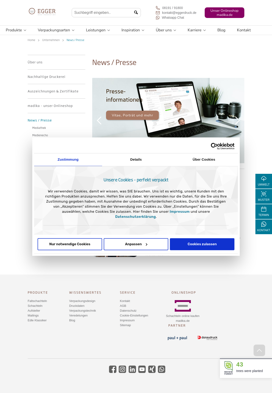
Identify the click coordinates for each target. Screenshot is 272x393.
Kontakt (244, 30)
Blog (221, 30)
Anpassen (136, 244)
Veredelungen (78, 315)
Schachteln (35, 305)
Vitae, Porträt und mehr (132, 115)
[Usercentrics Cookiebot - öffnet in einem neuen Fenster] (214, 146)
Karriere (197, 30)
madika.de (183, 320)
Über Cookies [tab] (204, 159)
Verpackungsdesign (82, 301)
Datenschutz (128, 310)
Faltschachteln (37, 301)
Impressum (180, 212)
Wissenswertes (85, 292)
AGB (123, 305)
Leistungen (98, 30)
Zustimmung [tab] (68, 159)
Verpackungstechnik (82, 310)
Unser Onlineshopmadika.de (224, 13)
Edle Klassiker (37, 320)
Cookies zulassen (202, 244)
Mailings (33, 315)
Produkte (16, 30)
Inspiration (132, 30)
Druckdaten (76, 305)
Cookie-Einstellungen (134, 315)
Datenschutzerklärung (135, 217)
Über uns (166, 30)
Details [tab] (136, 159)
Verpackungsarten (56, 30)
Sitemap (125, 325)
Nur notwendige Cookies (69, 244)
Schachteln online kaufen (182, 316)
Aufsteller (34, 310)
